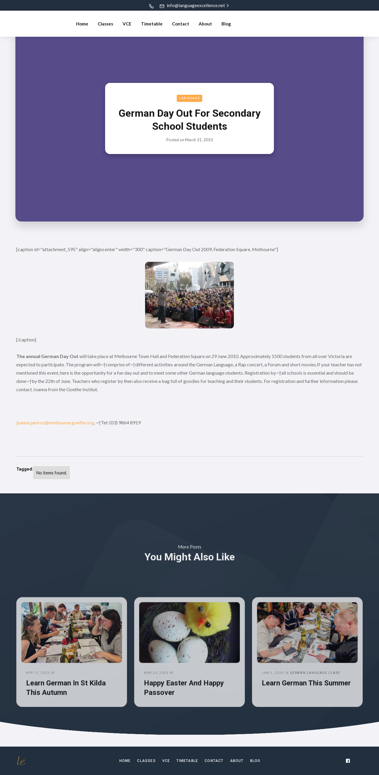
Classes (105, 23)
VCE (127, 23)
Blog (226, 23)
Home (82, 23)
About (205, 23)
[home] (38, 24)
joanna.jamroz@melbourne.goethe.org (55, 422)
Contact (180, 23)
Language (189, 98)
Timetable (152, 23)
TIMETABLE (187, 761)
